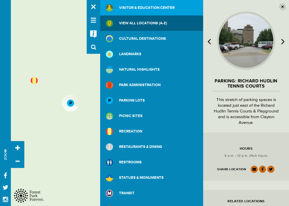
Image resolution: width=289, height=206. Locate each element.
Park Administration (133, 85)
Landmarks (123, 54)
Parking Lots (125, 100)
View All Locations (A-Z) (136, 23)
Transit (120, 193)
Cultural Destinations (136, 38)
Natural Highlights (133, 69)
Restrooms (124, 162)
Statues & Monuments (135, 177)
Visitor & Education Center (140, 7)
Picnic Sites (124, 116)
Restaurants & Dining (134, 146)
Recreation (124, 131)
